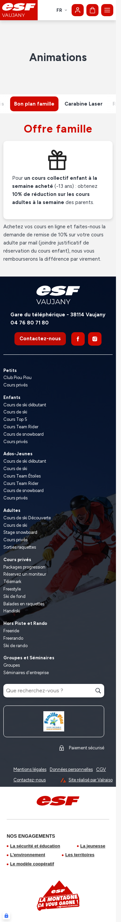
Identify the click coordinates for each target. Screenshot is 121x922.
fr (62, 10)
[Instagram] (95, 339)
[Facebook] (78, 339)
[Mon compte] (78, 10)
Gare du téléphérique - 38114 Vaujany (58, 315)
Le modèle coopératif (32, 863)
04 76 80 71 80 (29, 323)
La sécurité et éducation (35, 845)
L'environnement (27, 854)
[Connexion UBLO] (6, 915)
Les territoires (79, 854)
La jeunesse (92, 845)
